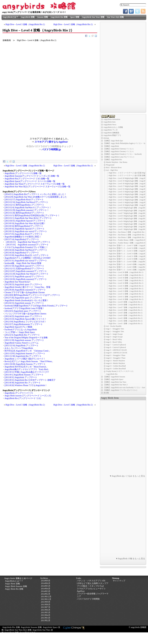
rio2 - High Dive (112, 170)
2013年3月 (45, 618)
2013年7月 (45, 607)
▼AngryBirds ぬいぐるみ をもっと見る (127, 476)
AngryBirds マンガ (110, 130)
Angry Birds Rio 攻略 (14, 589)
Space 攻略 (74, 17)
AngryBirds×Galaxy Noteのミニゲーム (21, 343)
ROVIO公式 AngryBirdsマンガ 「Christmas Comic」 (28, 351)
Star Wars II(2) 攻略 (115, 17)
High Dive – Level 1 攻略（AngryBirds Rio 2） (126, 323)
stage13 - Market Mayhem (115, 361)
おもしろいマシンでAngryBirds (19, 348)
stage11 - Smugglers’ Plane (115, 355)
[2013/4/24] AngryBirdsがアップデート (22, 253)
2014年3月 (45, 591)
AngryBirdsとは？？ (14, 581)
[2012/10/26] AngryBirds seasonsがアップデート (26, 279)
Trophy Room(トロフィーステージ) (119, 371)
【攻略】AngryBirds (111, 146)
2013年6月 (45, 610)
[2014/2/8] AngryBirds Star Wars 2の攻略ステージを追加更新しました (36, 197)
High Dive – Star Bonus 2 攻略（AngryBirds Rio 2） (128, 235)
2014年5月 (45, 586)
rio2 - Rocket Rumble (114, 326)
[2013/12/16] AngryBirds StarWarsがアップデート (26, 202)
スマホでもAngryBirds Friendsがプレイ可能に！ (26, 247)
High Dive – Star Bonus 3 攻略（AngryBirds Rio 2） (128, 232)
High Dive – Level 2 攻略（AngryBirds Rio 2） (126, 321)
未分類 (106, 393)
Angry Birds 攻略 (12, 584)
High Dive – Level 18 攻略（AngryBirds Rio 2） (127, 278)
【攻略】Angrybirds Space (113, 379)
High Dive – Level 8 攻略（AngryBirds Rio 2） (126, 305)
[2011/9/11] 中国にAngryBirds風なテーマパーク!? (27, 372)
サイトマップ (119, 581)
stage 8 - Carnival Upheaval (116, 347)
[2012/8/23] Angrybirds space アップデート (23, 284)
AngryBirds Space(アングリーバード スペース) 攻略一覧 (30, 181)
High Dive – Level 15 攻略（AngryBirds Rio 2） (127, 286)
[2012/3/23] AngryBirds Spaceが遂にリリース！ (26, 319)
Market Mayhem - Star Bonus (116, 162)
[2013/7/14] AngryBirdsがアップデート (22, 239)
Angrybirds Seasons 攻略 (31, 627)
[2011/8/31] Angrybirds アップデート (21, 377)
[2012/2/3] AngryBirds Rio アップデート (22, 335)
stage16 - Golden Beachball (116, 369)
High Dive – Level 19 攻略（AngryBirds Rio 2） (127, 275)
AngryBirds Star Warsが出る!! (17, 282)
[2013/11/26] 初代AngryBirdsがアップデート (24, 213)
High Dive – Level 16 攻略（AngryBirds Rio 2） (127, 283)
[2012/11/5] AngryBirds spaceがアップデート (24, 276)
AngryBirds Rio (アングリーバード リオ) (23, 398)
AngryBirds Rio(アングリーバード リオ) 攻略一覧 (27, 179)
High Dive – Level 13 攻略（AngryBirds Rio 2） (127, 291)
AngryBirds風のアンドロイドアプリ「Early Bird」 (27, 369)
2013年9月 (45, 602)
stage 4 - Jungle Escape (114, 337)
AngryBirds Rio (112, 374)
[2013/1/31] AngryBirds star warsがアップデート (26, 260)
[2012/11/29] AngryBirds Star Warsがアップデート (27, 274)
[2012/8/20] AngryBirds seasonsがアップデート (25, 290)
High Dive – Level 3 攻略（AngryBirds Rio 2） (25, 24)
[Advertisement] (26, 116)
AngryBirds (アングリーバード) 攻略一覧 (23, 173)
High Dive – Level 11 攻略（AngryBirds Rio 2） (126, 297)
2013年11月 (46, 599)
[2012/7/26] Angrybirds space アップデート (23, 298)
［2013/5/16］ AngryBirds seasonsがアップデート (27, 245)
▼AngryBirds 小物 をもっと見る (130, 558)
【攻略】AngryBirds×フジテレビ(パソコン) (120, 390)
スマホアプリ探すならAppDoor (51, 142)
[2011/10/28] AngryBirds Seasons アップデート (25, 364)
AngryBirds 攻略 (28, 17)
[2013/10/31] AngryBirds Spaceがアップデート (25, 221)
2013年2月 (45, 620)
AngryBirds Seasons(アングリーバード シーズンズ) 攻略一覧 (32, 176)
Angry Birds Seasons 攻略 (16, 586)
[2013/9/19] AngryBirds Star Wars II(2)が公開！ (25, 223)
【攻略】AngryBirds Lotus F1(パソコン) (118, 157)
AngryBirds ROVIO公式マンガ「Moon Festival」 (26, 367)
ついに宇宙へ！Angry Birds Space (20, 332)
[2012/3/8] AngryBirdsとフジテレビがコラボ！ (25, 322)
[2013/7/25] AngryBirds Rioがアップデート (24, 234)
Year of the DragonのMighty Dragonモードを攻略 (26, 337)
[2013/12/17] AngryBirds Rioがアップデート (24, 199)
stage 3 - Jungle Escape (114, 334)
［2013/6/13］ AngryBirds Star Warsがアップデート (27, 242)
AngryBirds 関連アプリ (112, 135)
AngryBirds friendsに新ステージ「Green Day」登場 (27, 287)
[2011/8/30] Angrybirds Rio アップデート (23, 383)
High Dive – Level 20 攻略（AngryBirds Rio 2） (127, 272)
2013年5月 (45, 612)
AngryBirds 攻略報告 (111, 133)
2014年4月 (45, 589)
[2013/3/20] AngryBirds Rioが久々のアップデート (27, 255)
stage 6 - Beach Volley (114, 342)
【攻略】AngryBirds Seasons (114, 377)
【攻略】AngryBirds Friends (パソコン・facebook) (122, 154)
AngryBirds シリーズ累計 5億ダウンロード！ (25, 359)
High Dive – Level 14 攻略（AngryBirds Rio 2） (127, 289)
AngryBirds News (109, 125)
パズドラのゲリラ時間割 (88, 599)
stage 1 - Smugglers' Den (115, 329)
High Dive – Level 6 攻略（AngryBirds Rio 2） (126, 310)
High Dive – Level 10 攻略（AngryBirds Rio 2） (127, 299)
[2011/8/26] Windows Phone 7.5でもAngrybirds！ (26, 385)
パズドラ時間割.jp (51, 149)
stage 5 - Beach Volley (114, 339)
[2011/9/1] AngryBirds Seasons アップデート (24, 375)
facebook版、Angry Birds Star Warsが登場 (23, 263)
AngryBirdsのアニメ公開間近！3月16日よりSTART (28, 258)
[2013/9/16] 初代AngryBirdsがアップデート (24, 226)
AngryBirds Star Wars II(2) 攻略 (18, 630)
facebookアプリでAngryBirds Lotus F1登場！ (24, 308)
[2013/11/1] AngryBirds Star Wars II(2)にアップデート (28, 218)
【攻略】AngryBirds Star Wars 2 (115, 385)
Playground (110, 165)
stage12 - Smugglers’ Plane (116, 358)
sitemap (106, 138)
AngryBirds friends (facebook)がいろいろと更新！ (27, 300)
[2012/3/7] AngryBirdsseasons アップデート (24, 324)
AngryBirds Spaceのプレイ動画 (18, 327)
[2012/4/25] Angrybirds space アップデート (23, 316)
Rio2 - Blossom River (114, 167)
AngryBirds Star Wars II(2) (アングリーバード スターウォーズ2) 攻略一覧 (38, 186)
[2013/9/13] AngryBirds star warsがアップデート (26, 231)
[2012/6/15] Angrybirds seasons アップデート (24, 303)
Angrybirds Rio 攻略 (59, 17)
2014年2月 (45, 594)
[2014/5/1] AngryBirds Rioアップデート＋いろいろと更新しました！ (35, 194)
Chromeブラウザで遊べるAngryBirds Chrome (25, 292)
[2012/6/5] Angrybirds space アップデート (23, 311)
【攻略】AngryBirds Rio (112, 159)
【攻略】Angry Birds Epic (113, 141)
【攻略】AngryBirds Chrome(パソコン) (118, 151)
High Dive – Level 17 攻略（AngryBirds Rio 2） (127, 280)
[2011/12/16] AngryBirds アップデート (22, 345)
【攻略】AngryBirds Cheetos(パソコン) (118, 149)
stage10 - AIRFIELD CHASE (116, 353)
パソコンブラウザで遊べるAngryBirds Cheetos (25, 314)
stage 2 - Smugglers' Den (115, 331)
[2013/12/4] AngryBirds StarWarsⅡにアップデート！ (28, 207)
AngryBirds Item (109, 122)
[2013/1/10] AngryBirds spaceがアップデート (24, 266)
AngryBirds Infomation (111, 119)
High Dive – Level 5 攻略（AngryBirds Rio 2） (73, 24)
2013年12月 (46, 597)
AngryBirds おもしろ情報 (113, 127)
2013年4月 (45, 615)
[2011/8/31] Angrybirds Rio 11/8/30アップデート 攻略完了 (30, 380)
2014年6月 (45, 583)
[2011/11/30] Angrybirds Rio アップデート (23, 356)
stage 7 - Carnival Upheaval (116, 345)
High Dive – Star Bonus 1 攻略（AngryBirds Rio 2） (128, 237)
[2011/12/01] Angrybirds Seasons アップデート (25, 353)
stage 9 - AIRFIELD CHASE (116, 350)
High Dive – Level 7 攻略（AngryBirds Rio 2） (126, 307)
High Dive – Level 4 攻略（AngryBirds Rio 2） (126, 315)
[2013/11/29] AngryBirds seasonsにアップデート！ (27, 210)
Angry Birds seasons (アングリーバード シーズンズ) (28, 396)
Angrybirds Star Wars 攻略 (93, 17)
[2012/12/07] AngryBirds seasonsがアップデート (26, 271)
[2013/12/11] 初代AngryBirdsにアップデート (24, 205)
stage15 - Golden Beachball (116, 366)
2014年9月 (45, 581)
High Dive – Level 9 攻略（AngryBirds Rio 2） (126, 302)
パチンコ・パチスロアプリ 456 (91, 581)
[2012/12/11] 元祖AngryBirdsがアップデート (24, 268)
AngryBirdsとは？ (10, 17)
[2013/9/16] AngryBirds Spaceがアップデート (25, 229)
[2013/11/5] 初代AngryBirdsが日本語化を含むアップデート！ (32, 215)
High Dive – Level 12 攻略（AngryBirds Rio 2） (127, 294)
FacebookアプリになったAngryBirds (21, 330)
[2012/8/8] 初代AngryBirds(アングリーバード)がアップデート (32, 295)
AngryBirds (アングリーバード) (19, 393)
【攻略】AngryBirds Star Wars (114, 382)
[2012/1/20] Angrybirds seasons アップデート (24, 340)
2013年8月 (45, 604)
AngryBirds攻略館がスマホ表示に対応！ (23, 237)
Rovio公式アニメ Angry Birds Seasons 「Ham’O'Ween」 (29, 361)
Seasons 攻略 (42, 17)
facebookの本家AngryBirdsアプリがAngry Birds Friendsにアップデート (36, 306)
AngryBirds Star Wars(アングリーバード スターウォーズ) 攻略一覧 (35, 184)
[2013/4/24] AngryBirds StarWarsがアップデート (26, 250)
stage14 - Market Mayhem (115, 363)
